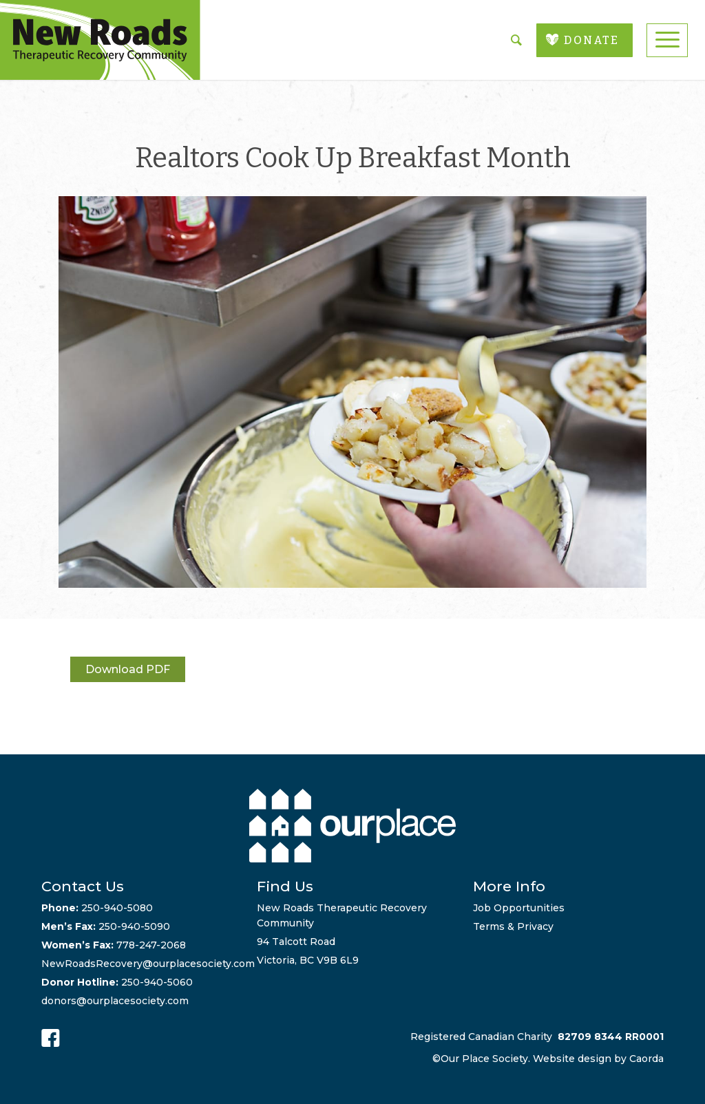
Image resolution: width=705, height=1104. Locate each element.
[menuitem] (667, 40)
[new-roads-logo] (100, 40)
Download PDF (127, 669)
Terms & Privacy (513, 926)
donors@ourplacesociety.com (115, 1001)
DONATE (591, 40)
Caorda (646, 1058)
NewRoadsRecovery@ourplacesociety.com (148, 963)
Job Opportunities (519, 908)
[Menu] (667, 40)
